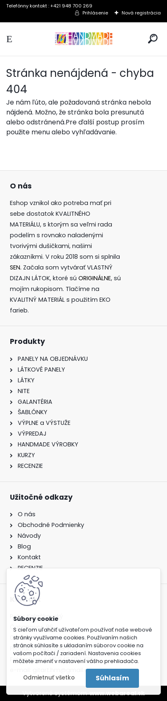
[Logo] (84, 39)
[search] (153, 39)
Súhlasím (112, 678)
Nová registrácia (141, 13)
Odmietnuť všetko (49, 678)
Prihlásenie (95, 13)
